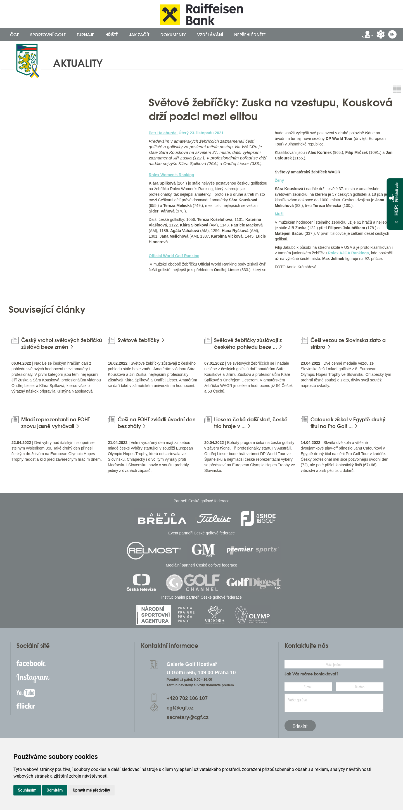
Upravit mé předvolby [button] (91, 790)
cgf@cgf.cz (180, 708)
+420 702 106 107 (187, 698)
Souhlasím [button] (27, 790)
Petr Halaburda (163, 133)
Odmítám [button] (55, 790)
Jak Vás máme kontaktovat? (311, 674)
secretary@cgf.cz (187, 717)
